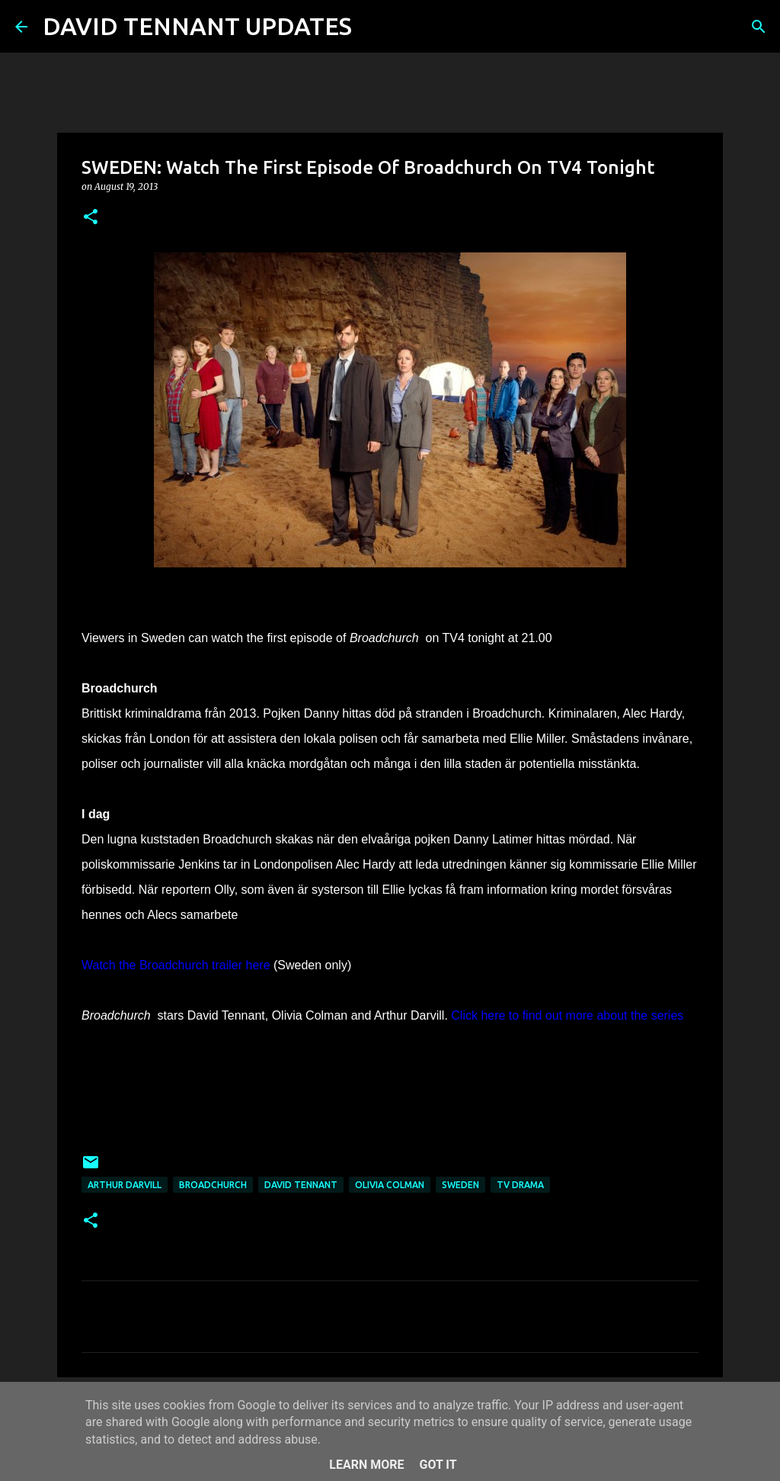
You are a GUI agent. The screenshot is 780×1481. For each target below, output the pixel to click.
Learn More (366, 1464)
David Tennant (300, 1185)
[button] (91, 217)
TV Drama (520, 1185)
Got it (437, 1464)
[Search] (373, 26)
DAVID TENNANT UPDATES (197, 26)
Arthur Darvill (124, 1185)
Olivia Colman (389, 1185)
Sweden (460, 1185)
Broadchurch (213, 1185)
